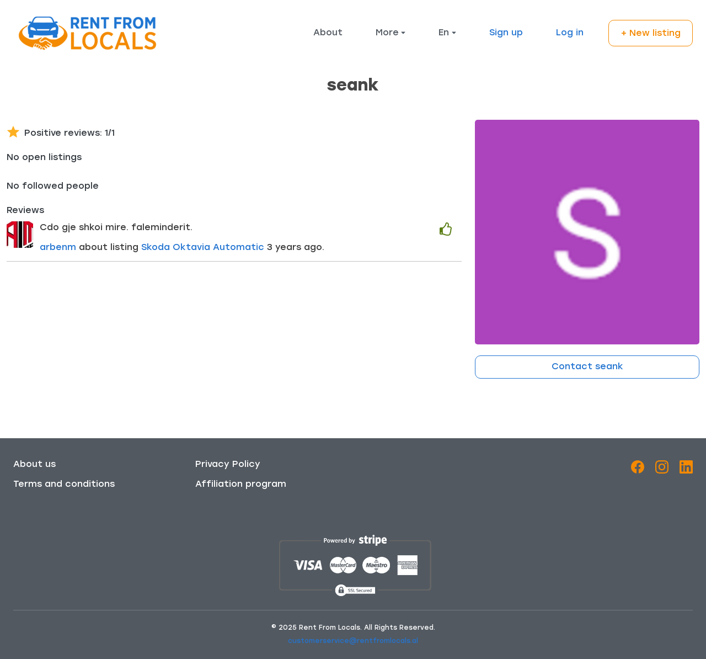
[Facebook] (637, 469)
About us (34, 464)
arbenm (58, 247)
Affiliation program (240, 484)
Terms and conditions (64, 484)
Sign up (506, 33)
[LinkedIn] (686, 469)
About (328, 33)
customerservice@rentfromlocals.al (353, 641)
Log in (570, 33)
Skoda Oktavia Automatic (204, 247)
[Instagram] (661, 469)
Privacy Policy (227, 464)
